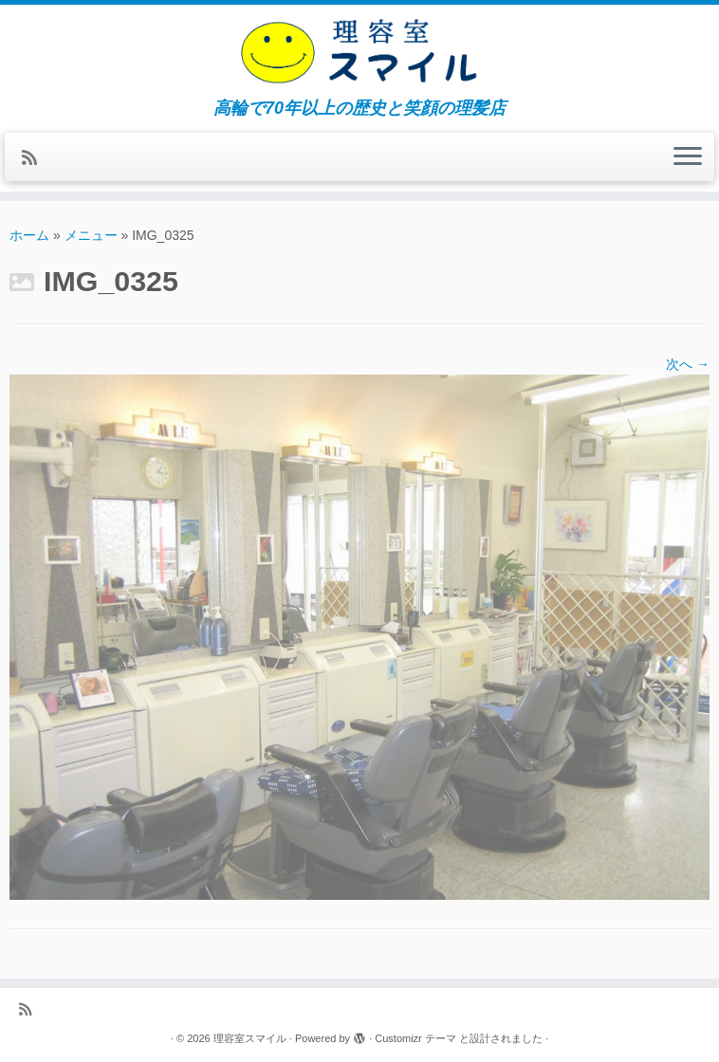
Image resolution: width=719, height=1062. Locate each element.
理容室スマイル (249, 1038)
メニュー (91, 235)
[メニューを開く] (687, 157)
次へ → (688, 364)
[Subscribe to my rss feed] (35, 158)
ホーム (29, 235)
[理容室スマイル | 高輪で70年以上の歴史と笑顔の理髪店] (359, 51)
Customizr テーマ (415, 1038)
